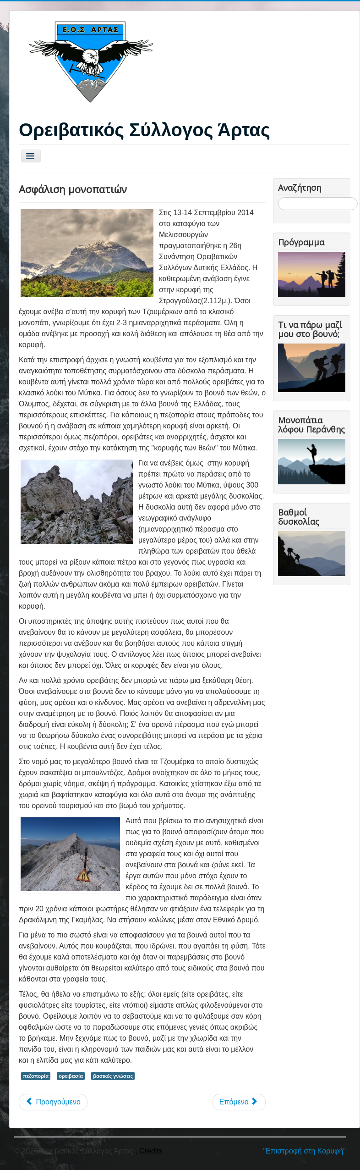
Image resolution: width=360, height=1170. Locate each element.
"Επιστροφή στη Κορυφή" (304, 1151)
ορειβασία (71, 1076)
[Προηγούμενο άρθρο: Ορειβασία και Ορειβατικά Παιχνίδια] (53, 1102)
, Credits (149, 1151)
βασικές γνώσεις (113, 1076)
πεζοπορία (36, 1076)
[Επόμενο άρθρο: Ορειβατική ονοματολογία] (239, 1102)
